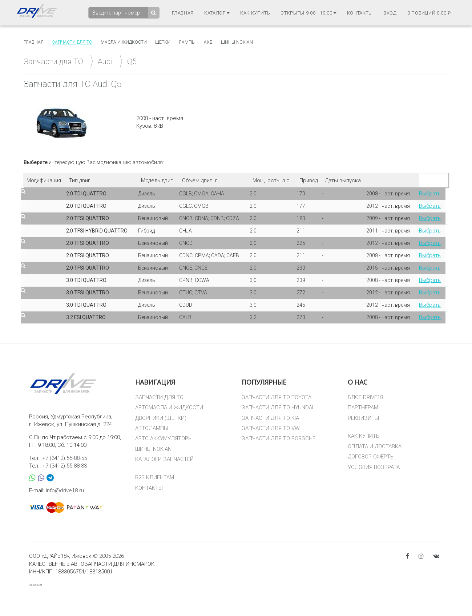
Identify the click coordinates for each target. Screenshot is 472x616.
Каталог (217, 13)
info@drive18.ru (65, 490)
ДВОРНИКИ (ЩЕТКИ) (160, 418)
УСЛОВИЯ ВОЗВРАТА (374, 467)
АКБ (208, 42)
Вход (390, 13)
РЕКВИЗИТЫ (363, 418)
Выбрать (430, 193)
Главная (183, 13)
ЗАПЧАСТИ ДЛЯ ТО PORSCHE (278, 438)
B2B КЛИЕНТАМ (154, 477)
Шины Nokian (237, 42)
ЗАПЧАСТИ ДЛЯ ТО (159, 397)
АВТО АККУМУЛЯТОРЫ (164, 438)
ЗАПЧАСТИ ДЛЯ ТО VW (270, 428)
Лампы (187, 42)
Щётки (162, 42)
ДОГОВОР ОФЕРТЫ (371, 456)
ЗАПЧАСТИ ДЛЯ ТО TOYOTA (276, 397)
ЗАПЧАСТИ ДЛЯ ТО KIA (270, 418)
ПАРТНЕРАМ (363, 407)
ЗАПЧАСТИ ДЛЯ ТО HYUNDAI (277, 407)
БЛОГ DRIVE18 (365, 397)
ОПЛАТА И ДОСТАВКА (375, 446)
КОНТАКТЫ (149, 488)
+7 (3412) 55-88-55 (64, 458)
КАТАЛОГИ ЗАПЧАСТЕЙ (164, 459)
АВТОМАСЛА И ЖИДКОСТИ (169, 407)
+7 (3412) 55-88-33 (64, 465)
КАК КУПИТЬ (363, 436)
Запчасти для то (72, 42)
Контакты (360, 13)
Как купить (255, 13)
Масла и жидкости (124, 42)
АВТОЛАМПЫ (151, 428)
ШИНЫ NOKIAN (153, 449)
